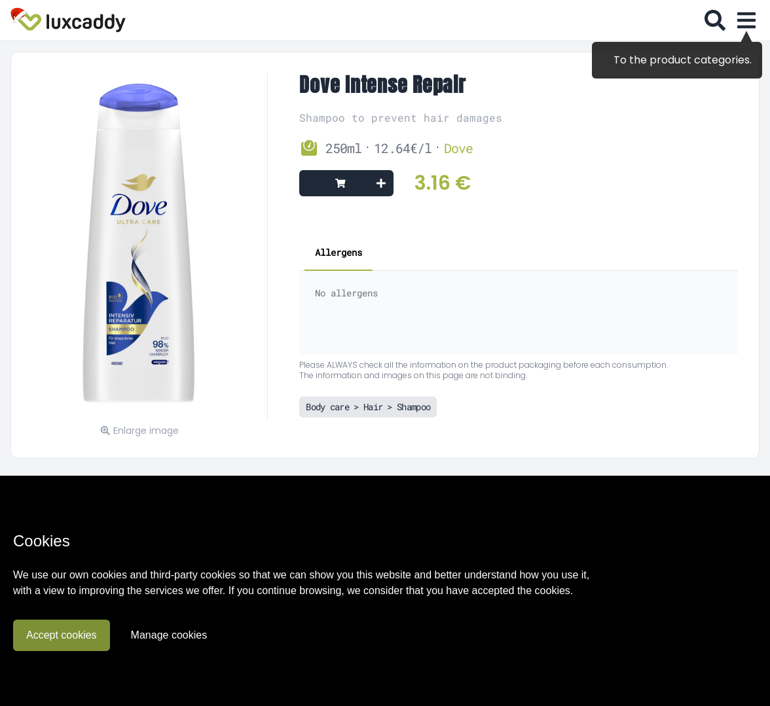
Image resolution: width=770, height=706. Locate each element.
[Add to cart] (346, 183)
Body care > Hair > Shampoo (368, 406)
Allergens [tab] (338, 252)
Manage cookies (169, 635)
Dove (458, 147)
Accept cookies (61, 635)
